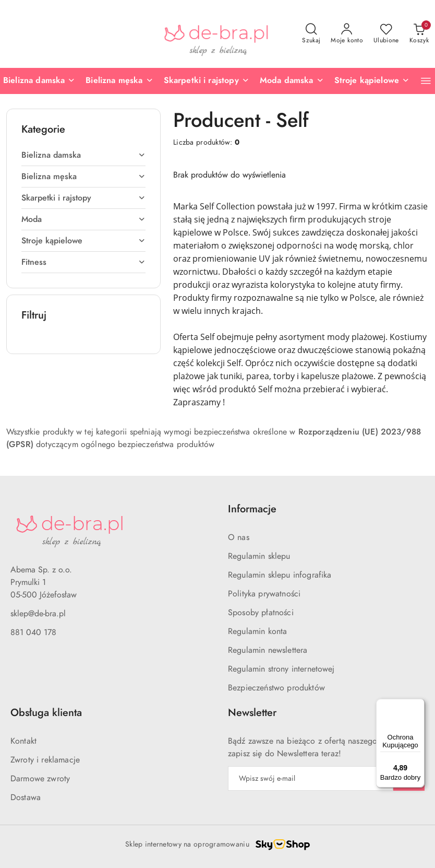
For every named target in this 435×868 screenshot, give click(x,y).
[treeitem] (83, 155)
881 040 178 (33, 632)
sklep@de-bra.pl (38, 613)
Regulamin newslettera (267, 650)
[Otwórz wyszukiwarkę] (311, 34)
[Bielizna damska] (39, 81)
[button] (426, 80)
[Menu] (418, 705)
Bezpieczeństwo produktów (276, 688)
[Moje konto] (347, 34)
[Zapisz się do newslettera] (310, 778)
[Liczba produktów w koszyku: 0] (419, 34)
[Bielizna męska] (119, 81)
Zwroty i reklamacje (45, 760)
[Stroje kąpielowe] (372, 81)
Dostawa (25, 797)
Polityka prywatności (264, 594)
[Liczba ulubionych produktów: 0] (386, 34)
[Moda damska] (292, 81)
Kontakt (23, 741)
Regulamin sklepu (259, 556)
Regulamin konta (257, 631)
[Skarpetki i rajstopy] (206, 81)
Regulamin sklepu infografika (279, 575)
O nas (238, 537)
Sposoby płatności (261, 612)
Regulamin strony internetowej (281, 669)
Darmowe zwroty (40, 778)
